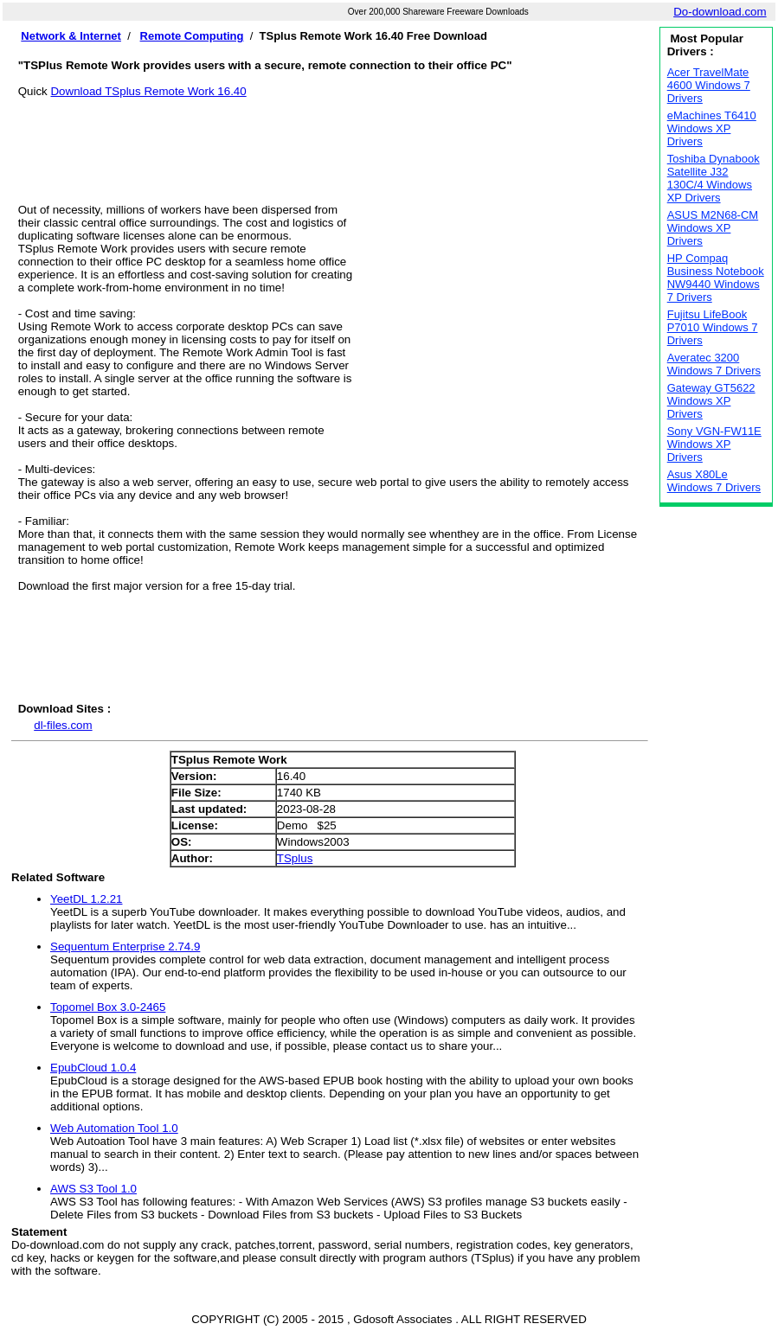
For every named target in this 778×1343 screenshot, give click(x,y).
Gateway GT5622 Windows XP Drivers (711, 400)
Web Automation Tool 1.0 (114, 1128)
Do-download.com (719, 11)
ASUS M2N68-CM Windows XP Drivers (712, 227)
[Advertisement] (333, 137)
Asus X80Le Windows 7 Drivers (714, 481)
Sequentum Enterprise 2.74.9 (125, 946)
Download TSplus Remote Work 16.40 (148, 91)
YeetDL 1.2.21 (86, 898)
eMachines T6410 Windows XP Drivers (711, 128)
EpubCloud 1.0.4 (93, 1067)
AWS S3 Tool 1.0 (93, 1188)
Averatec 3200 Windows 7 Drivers (714, 364)
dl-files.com (63, 725)
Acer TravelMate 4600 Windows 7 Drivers (708, 85)
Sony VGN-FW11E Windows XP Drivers (714, 444)
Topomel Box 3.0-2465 (107, 1007)
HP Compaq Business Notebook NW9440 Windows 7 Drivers (715, 278)
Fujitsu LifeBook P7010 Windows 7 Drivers (712, 327)
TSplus (294, 858)
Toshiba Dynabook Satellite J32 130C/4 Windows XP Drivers (713, 178)
